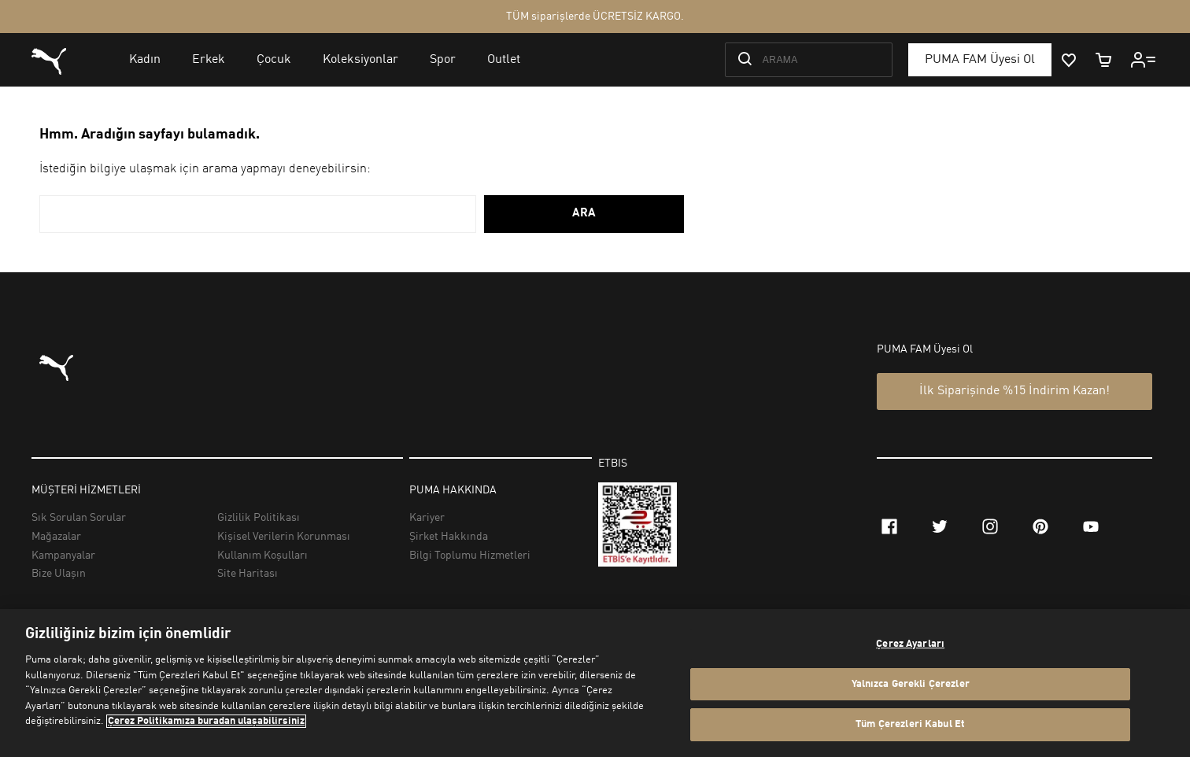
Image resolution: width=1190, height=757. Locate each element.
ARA (584, 214)
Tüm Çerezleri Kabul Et (910, 724)
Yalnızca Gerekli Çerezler (911, 684)
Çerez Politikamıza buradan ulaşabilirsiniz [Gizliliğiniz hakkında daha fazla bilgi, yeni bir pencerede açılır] (206, 721)
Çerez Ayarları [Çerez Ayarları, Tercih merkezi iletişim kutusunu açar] (910, 644)
